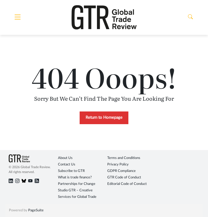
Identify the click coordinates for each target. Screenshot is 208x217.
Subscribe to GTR (71, 171)
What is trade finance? (75, 177)
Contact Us (66, 164)
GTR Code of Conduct (124, 177)
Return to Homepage (104, 118)
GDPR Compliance (121, 171)
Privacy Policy (118, 164)
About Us (65, 158)
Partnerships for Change (76, 184)
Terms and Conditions (123, 158)
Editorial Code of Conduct (127, 184)
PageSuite (36, 210)
